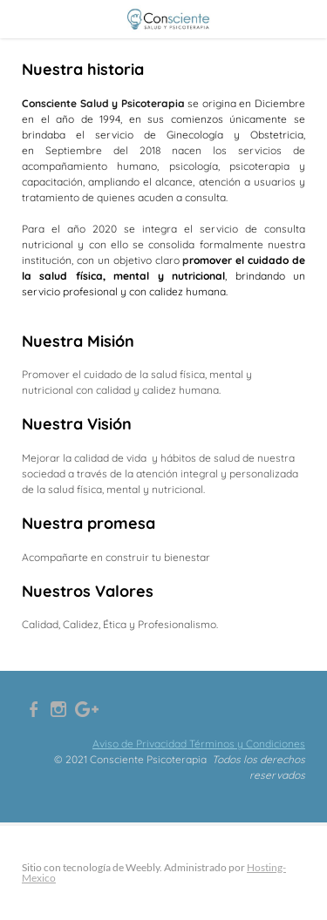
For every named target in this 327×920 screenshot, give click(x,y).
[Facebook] (34, 709)
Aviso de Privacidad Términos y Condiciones (198, 743)
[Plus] (87, 709)
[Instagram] (58, 709)
